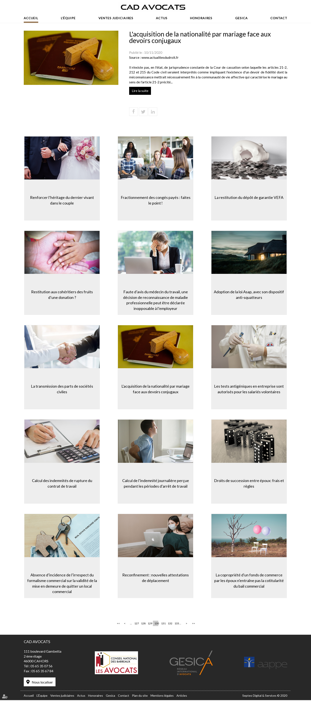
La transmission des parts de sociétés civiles (61, 389)
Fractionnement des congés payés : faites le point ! (155, 200)
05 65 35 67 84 (42, 672)
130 (156, 624)
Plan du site (140, 696)
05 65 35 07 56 (41, 667)
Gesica (241, 18)
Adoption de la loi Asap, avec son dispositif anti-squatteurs (249, 294)
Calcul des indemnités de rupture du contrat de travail (62, 483)
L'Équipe (68, 18)
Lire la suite (140, 91)
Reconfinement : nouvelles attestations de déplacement (155, 578)
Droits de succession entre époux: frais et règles (249, 483)
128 (143, 624)
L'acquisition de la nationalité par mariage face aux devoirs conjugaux (155, 389)
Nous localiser (42, 683)
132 (170, 624)
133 (176, 624)
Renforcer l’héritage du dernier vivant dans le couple (62, 200)
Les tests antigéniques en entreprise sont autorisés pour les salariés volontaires (249, 389)
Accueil (31, 18)
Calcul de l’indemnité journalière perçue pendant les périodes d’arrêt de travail (155, 483)
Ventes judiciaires (115, 18)
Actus (161, 18)
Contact (278, 18)
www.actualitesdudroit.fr (160, 57)
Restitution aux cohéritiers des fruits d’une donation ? (61, 294)
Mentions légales (162, 696)
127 (136, 624)
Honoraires (201, 18)
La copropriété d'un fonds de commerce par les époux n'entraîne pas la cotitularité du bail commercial (249, 581)
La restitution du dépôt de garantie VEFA (249, 197)
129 (150, 624)
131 (163, 624)
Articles (181, 696)
